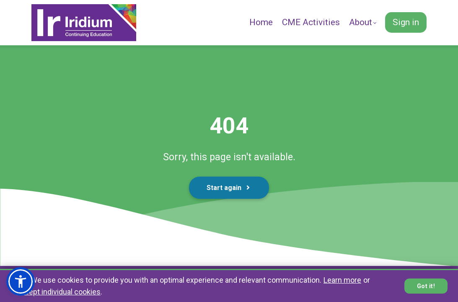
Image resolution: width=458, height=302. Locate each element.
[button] (20, 281)
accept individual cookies (59, 291)
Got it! (426, 286)
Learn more (342, 280)
